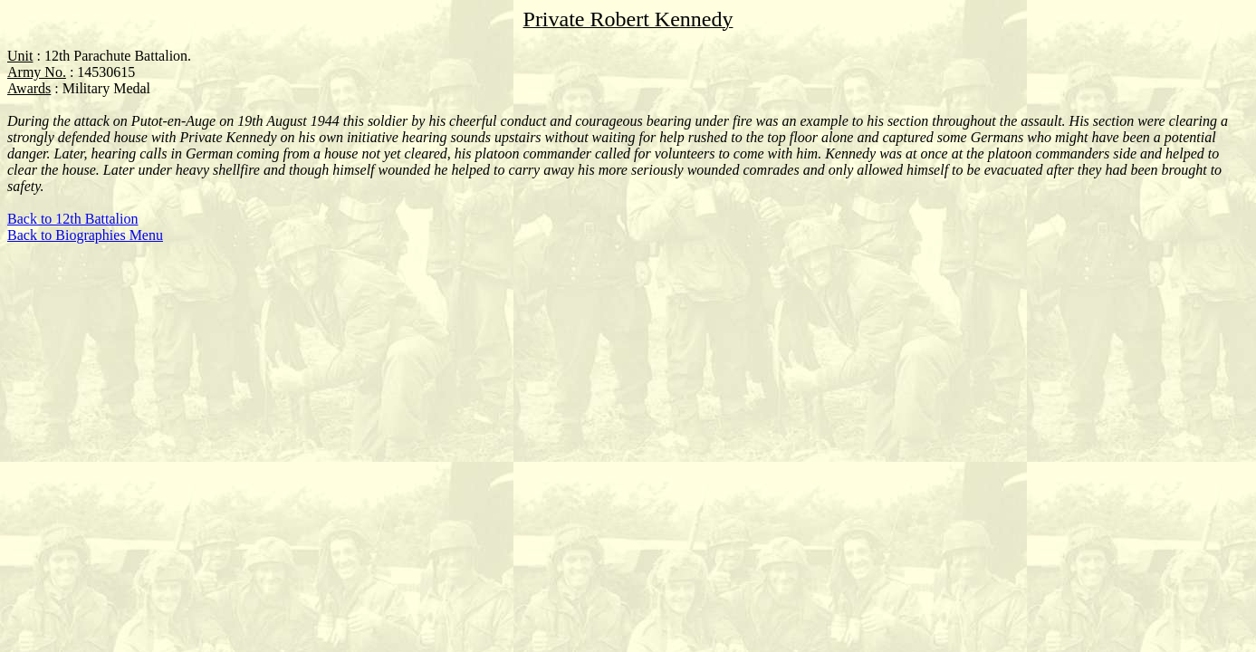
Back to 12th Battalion (72, 218)
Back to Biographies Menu (85, 235)
